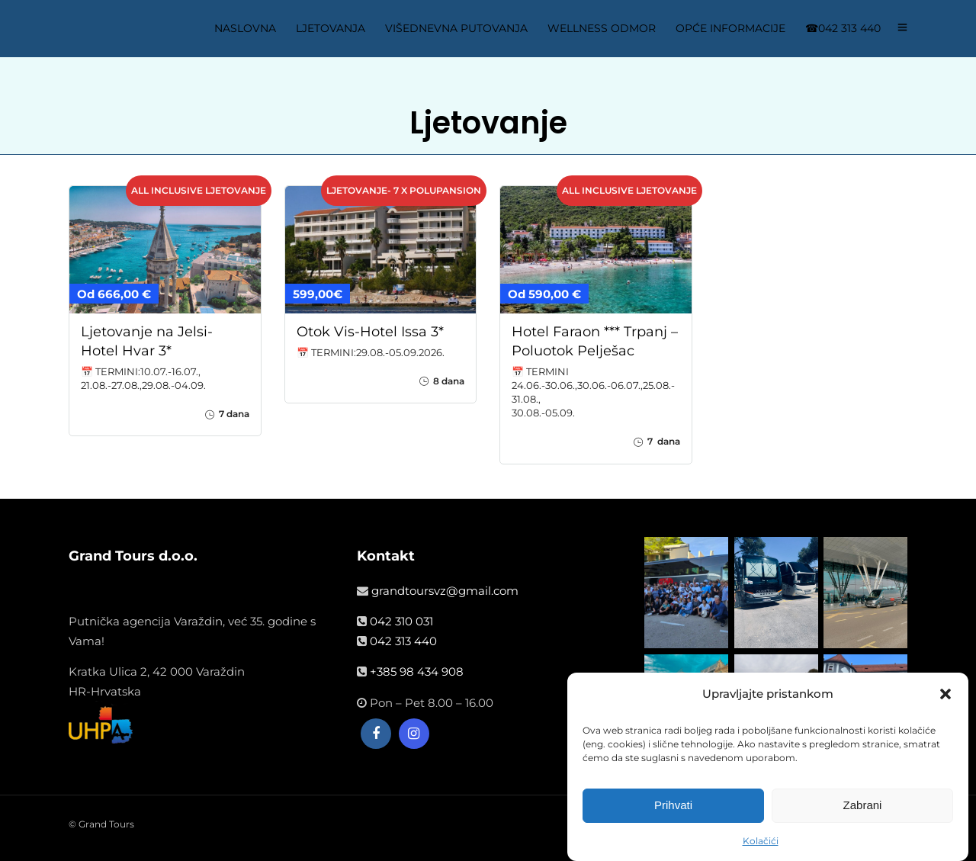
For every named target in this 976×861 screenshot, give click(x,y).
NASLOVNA (245, 28)
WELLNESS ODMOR (601, 28)
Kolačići (761, 841)
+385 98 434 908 (417, 671)
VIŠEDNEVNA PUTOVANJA (456, 28)
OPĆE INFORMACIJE (730, 28)
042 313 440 (403, 641)
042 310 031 (401, 621)
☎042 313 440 (843, 28)
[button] (945, 694)
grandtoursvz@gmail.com (444, 590)
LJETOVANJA (330, 28)
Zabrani (862, 804)
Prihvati (673, 804)
